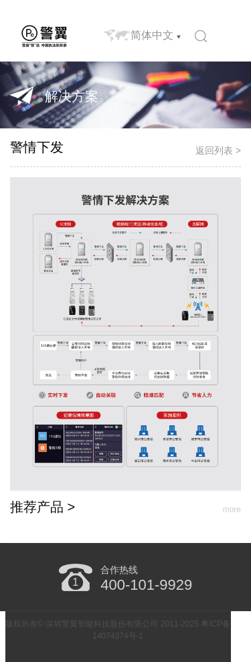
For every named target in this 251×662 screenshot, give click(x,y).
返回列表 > (218, 150)
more (232, 509)
